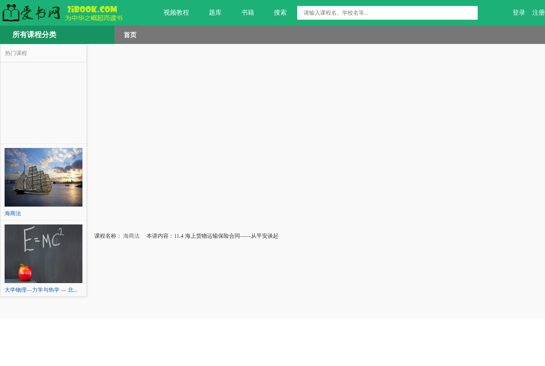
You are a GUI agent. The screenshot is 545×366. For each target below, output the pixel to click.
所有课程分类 (34, 34)
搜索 (275, 12)
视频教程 (171, 12)
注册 (538, 12)
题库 (210, 12)
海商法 (131, 236)
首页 (130, 34)
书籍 (242, 12)
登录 (518, 12)
